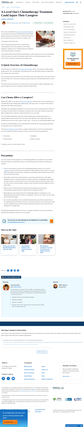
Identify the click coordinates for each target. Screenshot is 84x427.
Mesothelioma (28, 366)
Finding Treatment (29, 370)
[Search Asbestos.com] (80, 2)
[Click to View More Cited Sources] (42, 352)
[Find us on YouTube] (13, 378)
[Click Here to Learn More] (51, 221)
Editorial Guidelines (47, 379)
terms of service (32, 391)
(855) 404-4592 (17, 287)
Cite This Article (48, 23)
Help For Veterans (29, 373)
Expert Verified (38, 23)
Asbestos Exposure (29, 379)
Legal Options (28, 376)
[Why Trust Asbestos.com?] (11, 277)
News (43, 373)
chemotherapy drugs (11, 129)
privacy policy (22, 391)
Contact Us (45, 370)
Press (43, 376)
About (43, 366)
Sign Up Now (67, 376)
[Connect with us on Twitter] (8, 378)
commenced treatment (26, 101)
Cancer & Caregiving (7, 19)
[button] (19, 2)
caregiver (6, 170)
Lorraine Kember (15, 23)
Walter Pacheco (26, 23)
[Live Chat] (77, 2)
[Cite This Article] (18, 270)
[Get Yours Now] (72, 64)
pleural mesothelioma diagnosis (24, 32)
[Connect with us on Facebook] (3, 378)
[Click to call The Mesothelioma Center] (69, 2)
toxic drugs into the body (25, 69)
